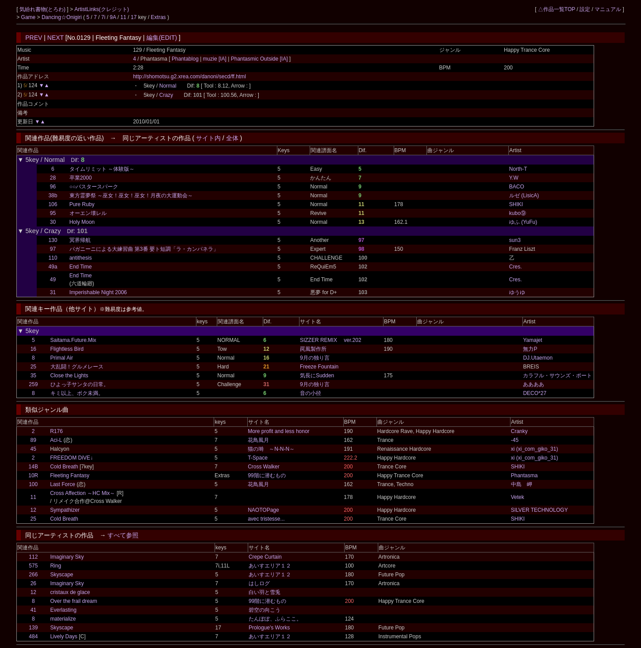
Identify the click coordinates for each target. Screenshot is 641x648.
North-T (518, 169)
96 (53, 187)
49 (53, 279)
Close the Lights (69, 375)
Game (29, 17)
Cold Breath (64, 467)
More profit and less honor (278, 431)
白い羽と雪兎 (264, 592)
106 (52, 204)
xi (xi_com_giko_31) (534, 449)
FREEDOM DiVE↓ (71, 458)
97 (53, 249)
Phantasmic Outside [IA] (259, 59)
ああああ (533, 384)
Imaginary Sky (67, 557)
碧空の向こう (264, 610)
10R (33, 475)
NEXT (55, 37)
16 (33, 349)
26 (33, 583)
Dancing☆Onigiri (62, 17)
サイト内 (208, 138)
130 (52, 240)
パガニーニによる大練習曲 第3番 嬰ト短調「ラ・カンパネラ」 (144, 249)
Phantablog (186, 59)
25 (33, 367)
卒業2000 (80, 178)
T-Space (258, 458)
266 (33, 574)
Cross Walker (264, 467)
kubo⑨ (517, 213)
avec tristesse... (266, 519)
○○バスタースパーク (94, 187)
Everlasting (63, 610)
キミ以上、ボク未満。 (77, 393)
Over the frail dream (73, 601)
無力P (530, 349)
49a (52, 267)
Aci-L (56, 440)
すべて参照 (122, 535)
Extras (158, 17)
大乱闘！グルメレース (77, 367)
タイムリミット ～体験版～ (101, 169)
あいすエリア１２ (270, 566)
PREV (33, 37)
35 (33, 375)
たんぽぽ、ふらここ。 (275, 619)
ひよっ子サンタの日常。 (79, 384)
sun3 (515, 240)
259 (33, 384)
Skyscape (61, 574)
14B (33, 467)
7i (103, 17)
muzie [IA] (214, 59)
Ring (55, 566)
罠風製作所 (313, 349)
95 (53, 213)
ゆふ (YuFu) (523, 222)
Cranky (519, 431)
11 (123, 17)
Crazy (166, 95)
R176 (56, 431)
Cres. (515, 267)
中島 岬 (521, 484)
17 (133, 17)
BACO (516, 187)
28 (53, 178)
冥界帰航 (80, 240)
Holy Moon (82, 222)
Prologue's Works (269, 628)
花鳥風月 (258, 440)
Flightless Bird (67, 349)
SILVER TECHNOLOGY (539, 510)
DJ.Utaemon (538, 358)
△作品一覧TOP (556, 9)
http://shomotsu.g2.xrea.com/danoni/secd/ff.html (189, 76)
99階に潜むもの (266, 475)
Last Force (62, 484)
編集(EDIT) (161, 37)
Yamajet (532, 340)
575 (33, 566)
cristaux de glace (70, 592)
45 (33, 449)
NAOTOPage (263, 510)
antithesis (80, 258)
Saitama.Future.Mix (73, 340)
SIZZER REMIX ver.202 (330, 340)
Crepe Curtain (265, 557)
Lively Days (63, 636)
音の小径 (310, 393)
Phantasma (524, 475)
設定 (585, 9)
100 (33, 484)
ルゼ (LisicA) (524, 195)
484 (33, 636)
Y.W (513, 178)
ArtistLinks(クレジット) (101, 9)
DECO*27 (534, 393)
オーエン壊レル (88, 213)
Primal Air (61, 358)
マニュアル (608, 9)
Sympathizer (65, 510)
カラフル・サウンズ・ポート (557, 375)
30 (53, 222)
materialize (63, 619)
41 (33, 610)
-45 (514, 440)
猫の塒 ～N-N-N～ (271, 449)
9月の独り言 (315, 358)
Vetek (517, 497)
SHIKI (516, 204)
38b (52, 195)
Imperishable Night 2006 (98, 292)
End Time (80, 267)
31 (53, 292)
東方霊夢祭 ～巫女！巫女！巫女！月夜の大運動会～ (131, 195)
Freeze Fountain (319, 367)
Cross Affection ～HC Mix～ (82, 493)
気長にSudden (317, 375)
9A (113, 17)
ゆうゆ (517, 292)
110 (52, 258)
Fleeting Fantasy (69, 475)
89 (33, 440)
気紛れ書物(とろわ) (43, 9)
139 (33, 628)
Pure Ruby (82, 204)
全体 (232, 138)
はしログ (259, 583)
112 (33, 557)
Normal (168, 86)
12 (33, 510)
